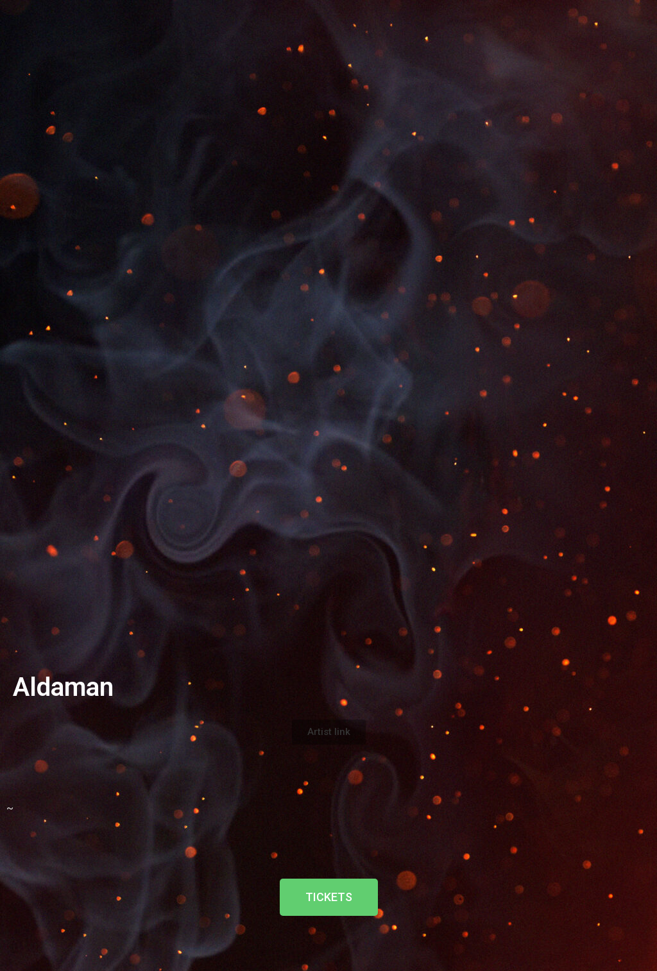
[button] (329, 732)
